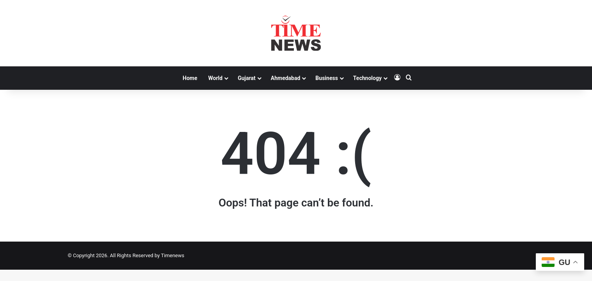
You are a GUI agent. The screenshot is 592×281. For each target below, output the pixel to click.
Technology (367, 78)
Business (326, 78)
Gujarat (247, 78)
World (215, 78)
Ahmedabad (285, 78)
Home (190, 78)
